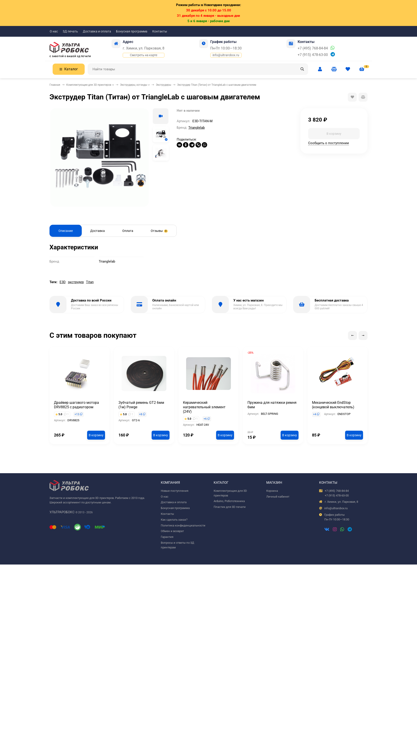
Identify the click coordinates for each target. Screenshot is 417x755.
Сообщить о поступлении (328, 143)
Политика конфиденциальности (183, 525)
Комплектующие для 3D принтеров (88, 84)
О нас (54, 31)
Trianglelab (196, 128)
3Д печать (70, 31)
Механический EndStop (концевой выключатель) (333, 404)
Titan (90, 282)
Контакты (159, 31)
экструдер (76, 282)
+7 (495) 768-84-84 (313, 48)
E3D (63, 282)
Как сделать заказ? (174, 519)
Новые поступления (174, 490)
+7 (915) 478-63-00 (313, 55)
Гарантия (167, 537)
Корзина (272, 490)
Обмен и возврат (172, 531)
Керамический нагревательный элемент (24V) (204, 407)
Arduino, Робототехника (229, 501)
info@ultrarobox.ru (226, 55)
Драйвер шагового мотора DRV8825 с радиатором (76, 404)
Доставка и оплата (97, 31)
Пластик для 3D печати (230, 507)
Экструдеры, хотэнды (133, 84)
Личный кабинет (277, 496)
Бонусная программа (131, 31)
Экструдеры (163, 84)
